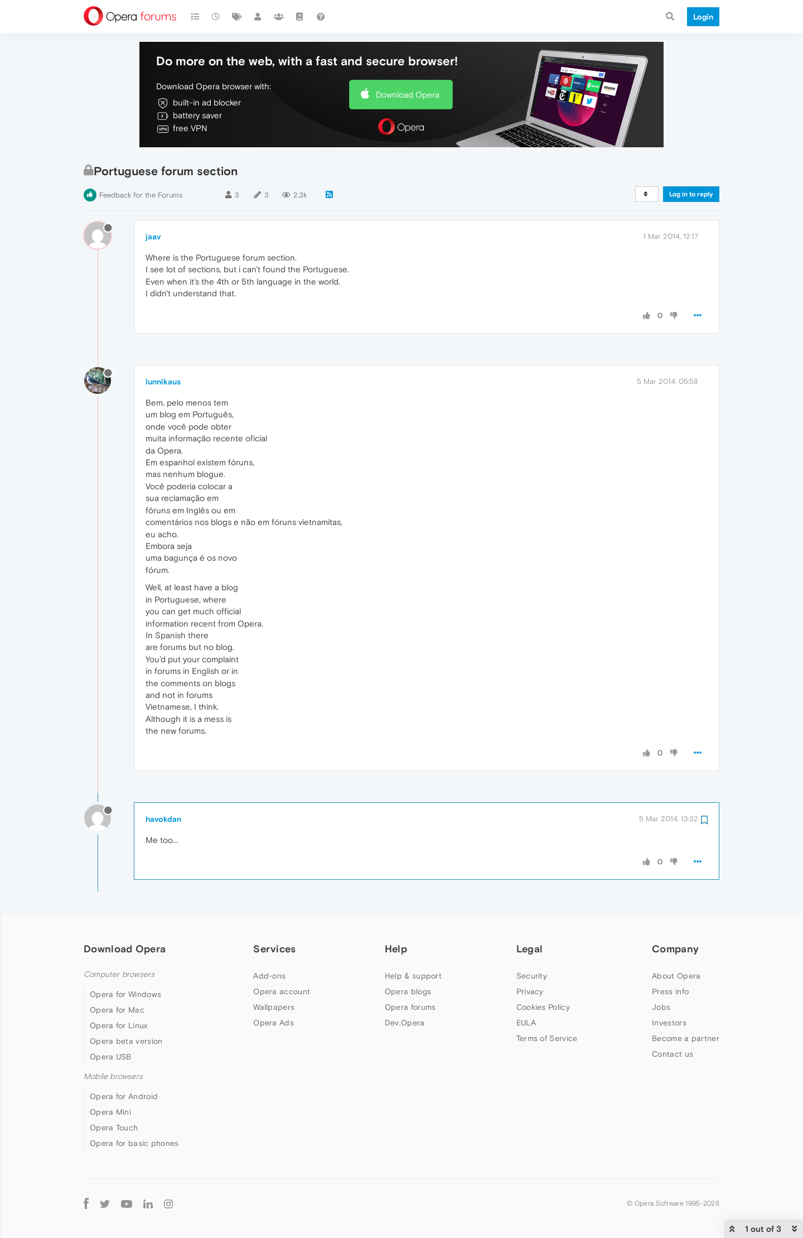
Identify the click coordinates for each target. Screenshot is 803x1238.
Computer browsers (119, 974)
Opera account (281, 991)
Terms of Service (547, 1038)
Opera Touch (114, 1127)
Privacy (530, 991)
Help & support (413, 975)
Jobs (661, 1007)
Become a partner (685, 1038)
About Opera (676, 975)
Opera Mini (110, 1111)
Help (396, 949)
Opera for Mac (117, 1009)
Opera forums (410, 1007)
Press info (670, 991)
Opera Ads (273, 1022)
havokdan (163, 819)
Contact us (672, 1053)
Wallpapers (273, 1007)
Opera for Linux (119, 1025)
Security (531, 975)
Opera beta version (126, 1041)
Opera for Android (124, 1096)
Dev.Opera (405, 1022)
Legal (529, 949)
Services (274, 949)
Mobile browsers (113, 1076)
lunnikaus (163, 381)
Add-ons (269, 975)
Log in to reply (691, 194)
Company (675, 949)
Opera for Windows (125, 994)
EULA (526, 1022)
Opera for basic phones (134, 1143)
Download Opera (407, 94)
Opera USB (111, 1056)
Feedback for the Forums (140, 195)
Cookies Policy (543, 1007)
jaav (153, 236)
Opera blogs (408, 991)
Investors (669, 1022)
